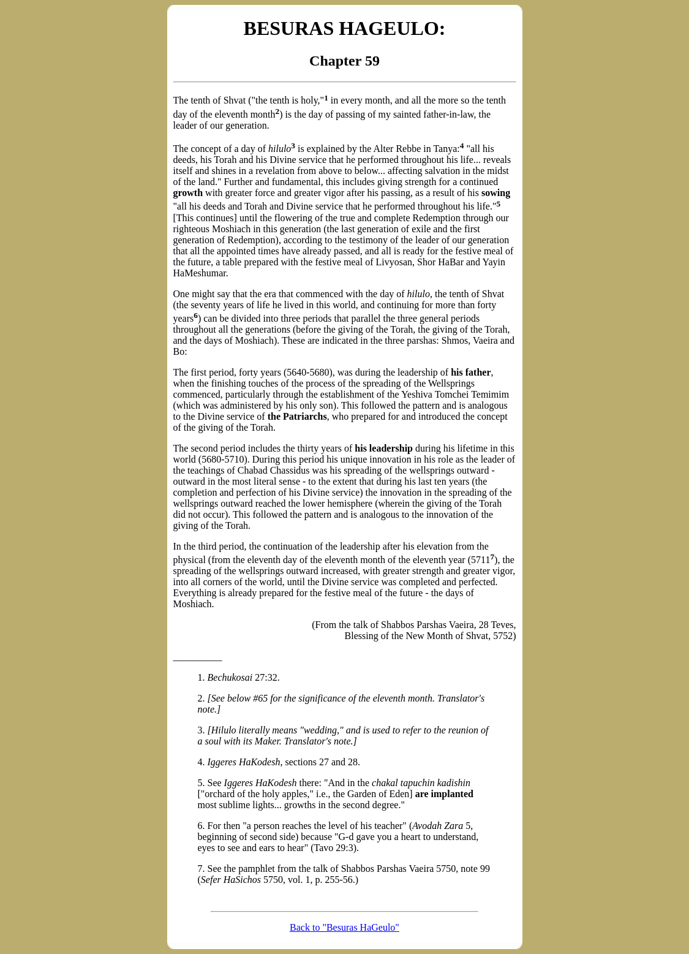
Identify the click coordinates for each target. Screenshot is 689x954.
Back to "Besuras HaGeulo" (344, 927)
